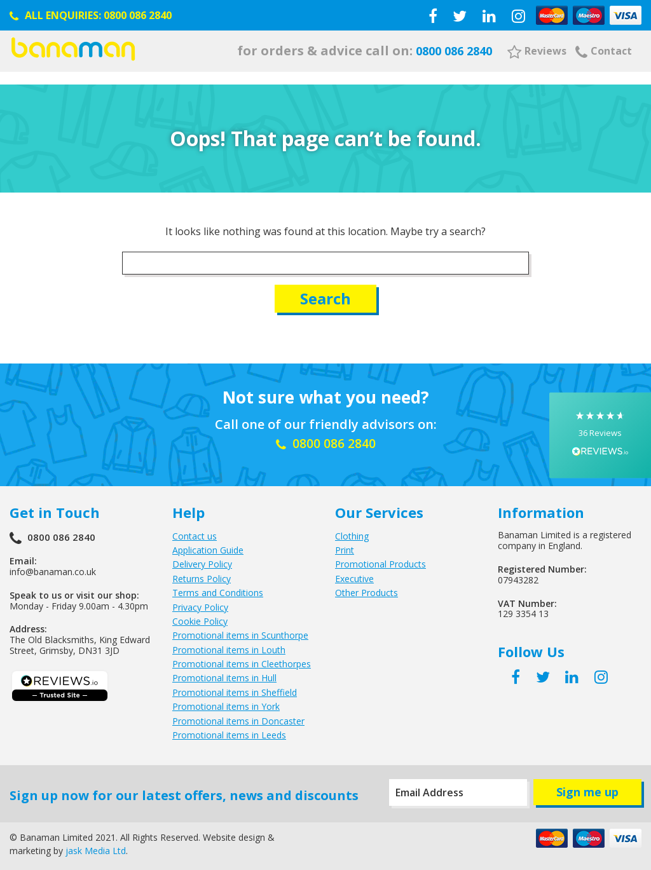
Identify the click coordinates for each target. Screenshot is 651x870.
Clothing (352, 532)
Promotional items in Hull (224, 674)
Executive (354, 575)
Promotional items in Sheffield (234, 689)
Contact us (194, 532)
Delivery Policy (202, 560)
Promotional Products (380, 560)
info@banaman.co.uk (53, 567)
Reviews (536, 51)
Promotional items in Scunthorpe (240, 631)
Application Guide (207, 546)
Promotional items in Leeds (229, 731)
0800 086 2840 (138, 15)
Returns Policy (201, 575)
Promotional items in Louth (228, 646)
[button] (600, 435)
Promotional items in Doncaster (238, 717)
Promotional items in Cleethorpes (241, 660)
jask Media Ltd (95, 846)
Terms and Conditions (217, 589)
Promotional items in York (226, 703)
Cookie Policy (200, 617)
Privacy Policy (200, 603)
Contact (603, 51)
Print (344, 546)
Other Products (366, 589)
